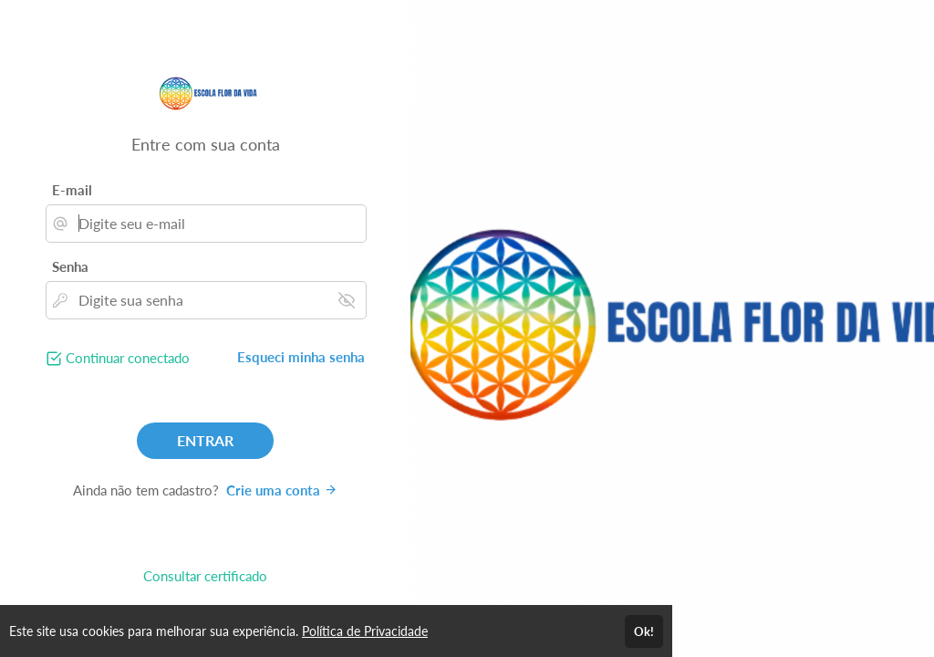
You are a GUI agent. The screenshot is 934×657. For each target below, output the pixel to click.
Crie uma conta (281, 490)
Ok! (644, 631)
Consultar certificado (205, 576)
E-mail (72, 190)
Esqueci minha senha (301, 357)
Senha (70, 266)
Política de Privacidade (365, 631)
